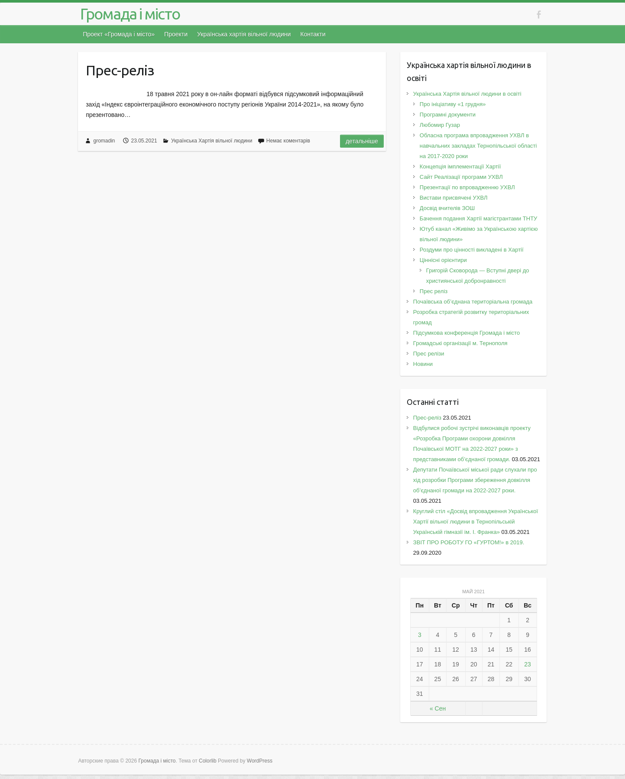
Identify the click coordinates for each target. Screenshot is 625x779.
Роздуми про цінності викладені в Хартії (472, 249)
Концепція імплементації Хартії (460, 166)
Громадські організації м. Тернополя (460, 343)
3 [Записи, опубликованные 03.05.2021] (419, 634)
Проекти (176, 34)
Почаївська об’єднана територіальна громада (472, 301)
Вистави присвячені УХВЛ (454, 197)
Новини (423, 364)
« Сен (438, 708)
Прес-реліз (120, 70)
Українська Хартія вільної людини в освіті (467, 94)
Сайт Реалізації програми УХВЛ (461, 177)
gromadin (104, 141)
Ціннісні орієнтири (443, 260)
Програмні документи (448, 114)
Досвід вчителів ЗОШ (447, 208)
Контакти (312, 34)
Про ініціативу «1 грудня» (453, 104)
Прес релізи (428, 353)
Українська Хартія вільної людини (212, 141)
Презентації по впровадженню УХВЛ (467, 187)
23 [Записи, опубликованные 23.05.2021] (527, 664)
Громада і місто (130, 14)
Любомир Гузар (440, 125)
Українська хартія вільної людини (244, 34)
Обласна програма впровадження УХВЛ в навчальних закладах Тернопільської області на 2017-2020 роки (478, 145)
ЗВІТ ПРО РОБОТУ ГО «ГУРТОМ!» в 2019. (470, 542)
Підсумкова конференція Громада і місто (466, 333)
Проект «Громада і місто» (119, 34)
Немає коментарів (288, 141)
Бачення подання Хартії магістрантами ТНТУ (478, 218)
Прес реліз (433, 291)
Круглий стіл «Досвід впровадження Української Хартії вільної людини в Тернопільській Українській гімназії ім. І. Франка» (475, 521)
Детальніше (362, 141)
